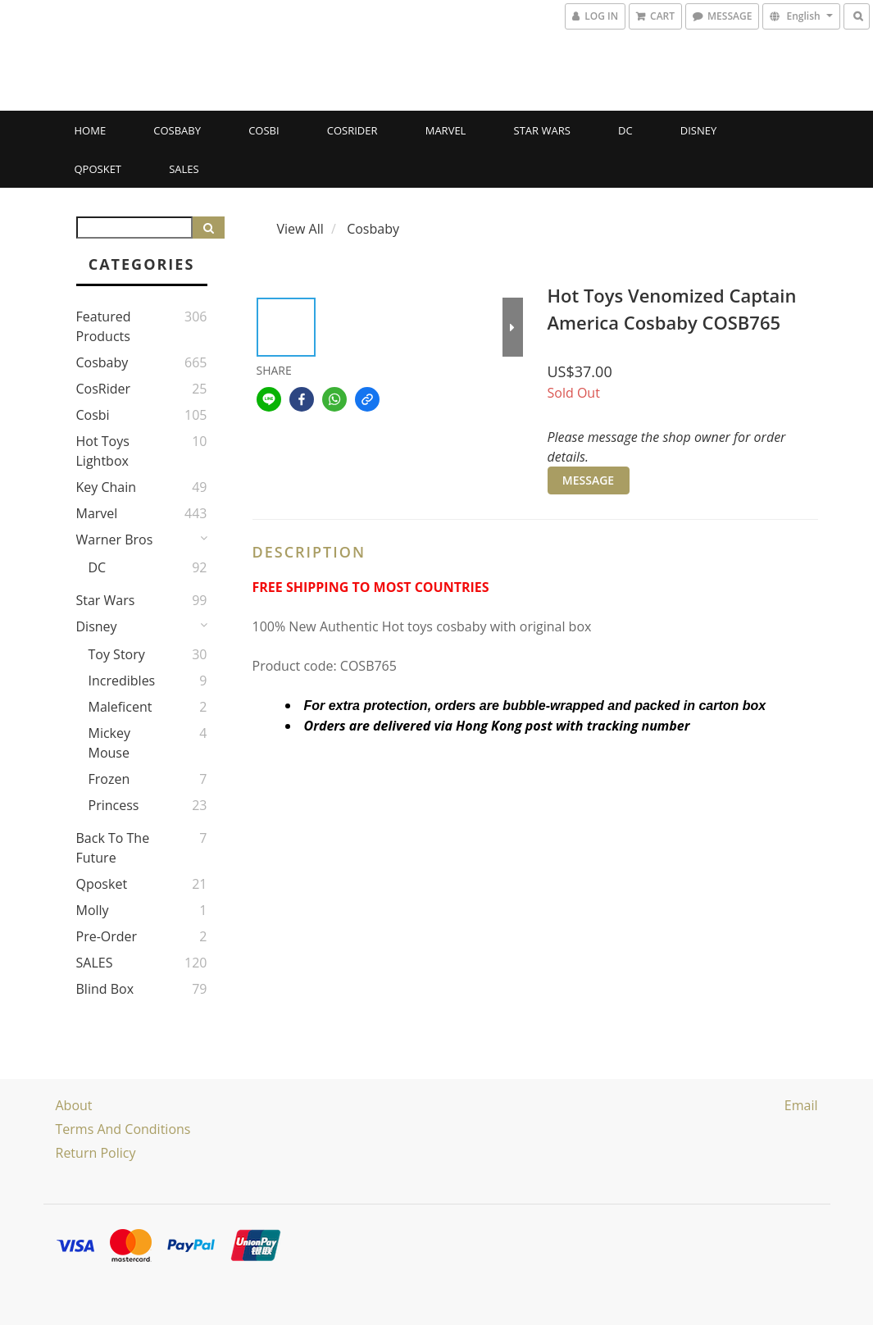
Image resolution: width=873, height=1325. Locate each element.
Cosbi (263, 130)
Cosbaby (177, 130)
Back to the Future (113, 848)
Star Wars (542, 130)
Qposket (98, 169)
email (801, 1105)
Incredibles (122, 681)
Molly (92, 910)
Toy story (117, 654)
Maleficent (120, 707)
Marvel (445, 130)
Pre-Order (107, 936)
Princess (114, 805)
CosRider (352, 130)
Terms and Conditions (123, 1129)
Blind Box (105, 989)
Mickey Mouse (110, 743)
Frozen (109, 779)
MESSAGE (588, 480)
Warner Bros (114, 539)
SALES (184, 169)
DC (625, 130)
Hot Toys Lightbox (103, 451)
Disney (698, 130)
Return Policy (96, 1153)
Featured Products (103, 326)
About (74, 1105)
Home (91, 130)
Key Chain (106, 487)
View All (300, 229)
